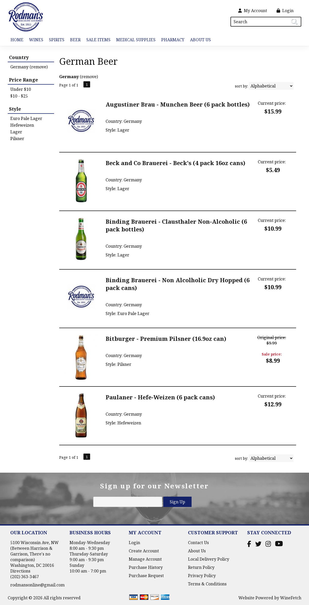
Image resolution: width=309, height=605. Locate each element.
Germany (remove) (29, 67)
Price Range (23, 80)
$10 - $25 (19, 96)
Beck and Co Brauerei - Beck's (175, 163)
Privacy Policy (202, 575)
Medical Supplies (136, 40)
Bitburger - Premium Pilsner (166, 338)
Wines (34, 40)
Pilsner (17, 138)
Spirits (55, 40)
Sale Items (98, 40)
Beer (74, 40)
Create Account (144, 551)
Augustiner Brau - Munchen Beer (178, 104)
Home (17, 40)
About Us (199, 40)
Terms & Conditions (207, 584)
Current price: (272, 103)
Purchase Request (146, 575)
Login (285, 10)
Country (19, 57)
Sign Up (177, 502)
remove (89, 76)
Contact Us (198, 542)
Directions (20, 571)
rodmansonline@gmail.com (37, 585)
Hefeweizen (22, 125)
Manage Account (145, 559)
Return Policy (201, 567)
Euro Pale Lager (26, 118)
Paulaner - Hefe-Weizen (160, 397)
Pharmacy (172, 40)
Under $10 (20, 89)
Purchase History (146, 567)
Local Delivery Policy (208, 559)
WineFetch (290, 598)
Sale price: (272, 354)
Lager (16, 132)
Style (15, 109)
